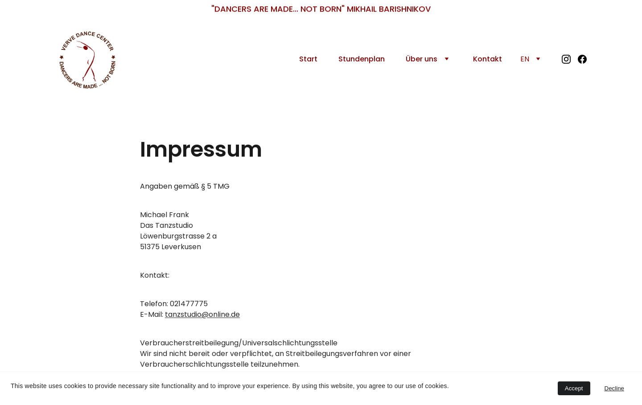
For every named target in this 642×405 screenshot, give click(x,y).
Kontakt (487, 59)
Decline (614, 388)
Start (308, 59)
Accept (574, 388)
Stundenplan (361, 59)
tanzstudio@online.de (202, 316)
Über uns (421, 59)
